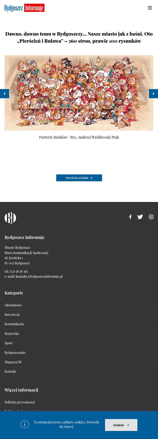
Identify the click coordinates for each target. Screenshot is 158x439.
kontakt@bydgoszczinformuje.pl (39, 276)
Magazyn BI (13, 362)
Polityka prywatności (20, 402)
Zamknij (118, 425)
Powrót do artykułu (77, 177)
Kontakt (10, 371)
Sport (9, 343)
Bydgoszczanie (15, 352)
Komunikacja (14, 324)
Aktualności (13, 305)
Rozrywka (12, 333)
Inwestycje (12, 314)
